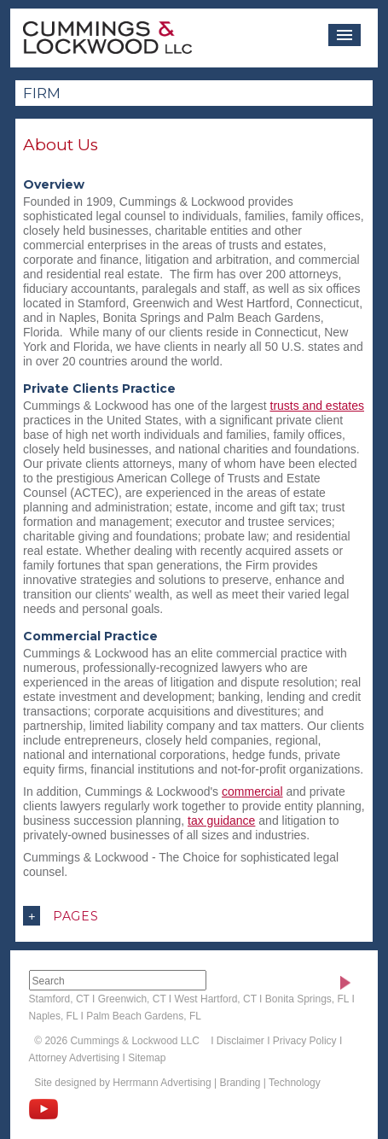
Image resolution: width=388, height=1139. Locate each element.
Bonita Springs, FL (307, 999)
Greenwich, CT (132, 999)
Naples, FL (53, 1016)
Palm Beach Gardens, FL (143, 1016)
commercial (252, 791)
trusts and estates (317, 405)
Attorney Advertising (74, 1058)
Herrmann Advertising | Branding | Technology (216, 1083)
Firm (42, 93)
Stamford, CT (59, 999)
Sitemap (146, 1058)
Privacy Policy (305, 1041)
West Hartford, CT (216, 999)
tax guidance (221, 820)
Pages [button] (61, 916)
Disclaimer (240, 1041)
